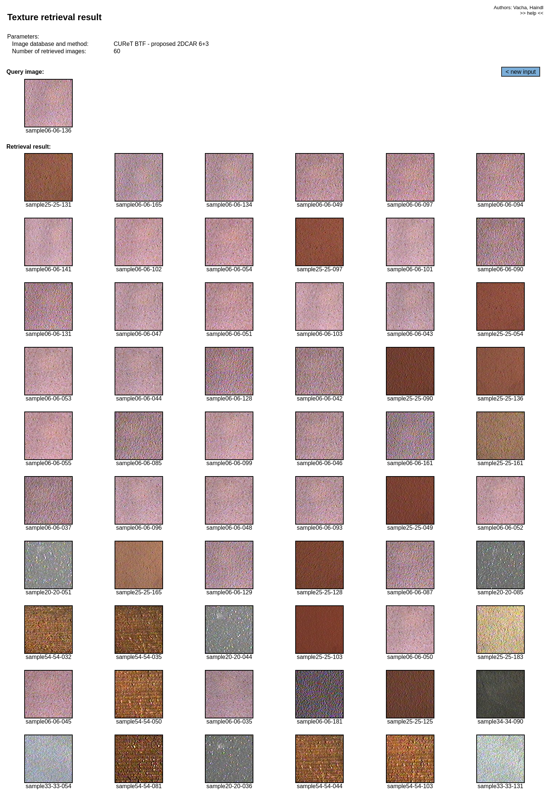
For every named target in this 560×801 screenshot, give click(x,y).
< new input (521, 72)
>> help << (531, 13)
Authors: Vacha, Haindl (518, 7)
